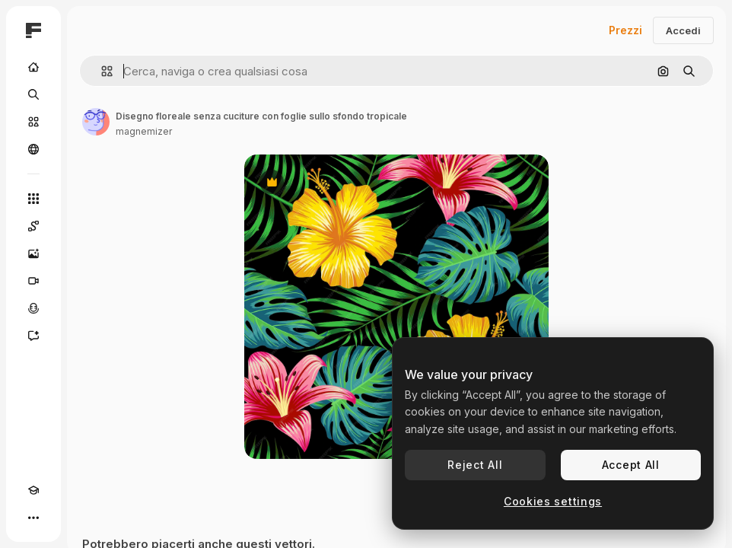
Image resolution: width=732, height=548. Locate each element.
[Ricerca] (33, 94)
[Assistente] (33, 335)
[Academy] (33, 490)
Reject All (474, 464)
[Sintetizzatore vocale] (33, 308)
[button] (101, 71)
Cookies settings (553, 501)
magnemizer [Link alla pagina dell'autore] (144, 131)
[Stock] (33, 122)
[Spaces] (33, 226)
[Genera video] (33, 281)
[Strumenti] (33, 198)
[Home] (33, 67)
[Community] (33, 149)
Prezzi (625, 30)
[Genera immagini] (33, 253)
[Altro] (33, 517)
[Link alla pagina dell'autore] (96, 121)
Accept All (631, 464)
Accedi (683, 30)
